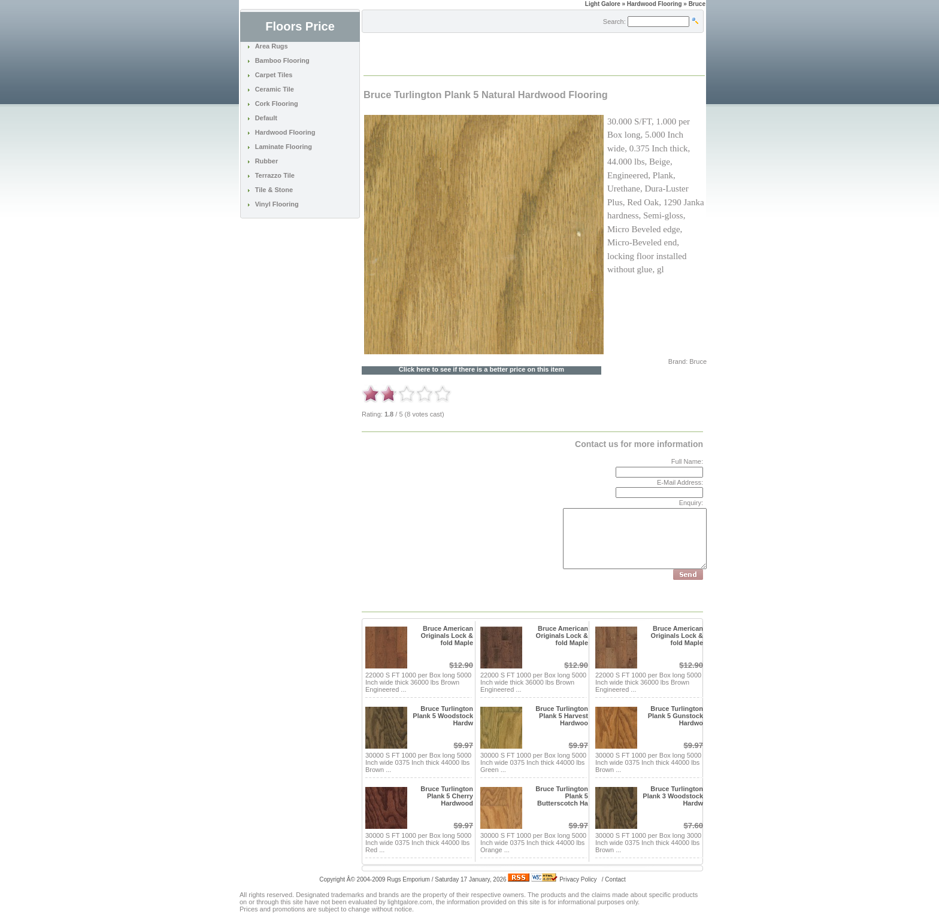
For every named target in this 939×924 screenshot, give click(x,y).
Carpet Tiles (274, 74)
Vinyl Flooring (277, 204)
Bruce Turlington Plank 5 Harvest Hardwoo (561, 716)
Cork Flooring (276, 103)
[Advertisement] (504, 53)
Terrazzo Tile (275, 175)
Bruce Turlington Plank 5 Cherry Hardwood (446, 796)
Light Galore (602, 4)
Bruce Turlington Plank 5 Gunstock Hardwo (675, 716)
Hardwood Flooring (285, 132)
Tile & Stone (274, 189)
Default (266, 117)
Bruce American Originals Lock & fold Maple (447, 635)
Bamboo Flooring (282, 60)
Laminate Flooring (283, 146)
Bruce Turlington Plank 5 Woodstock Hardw (443, 716)
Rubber (266, 161)
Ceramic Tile (274, 89)
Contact (615, 879)
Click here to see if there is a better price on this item (481, 369)
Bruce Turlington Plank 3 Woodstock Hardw (673, 796)
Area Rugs (271, 46)
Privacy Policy (577, 879)
